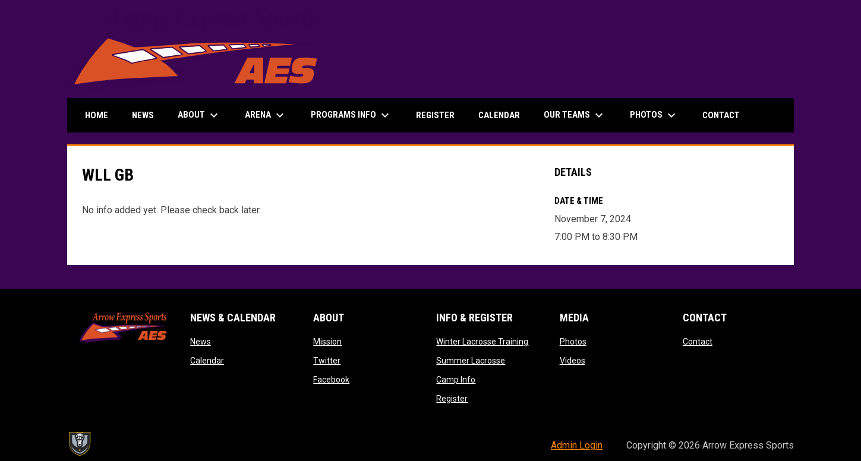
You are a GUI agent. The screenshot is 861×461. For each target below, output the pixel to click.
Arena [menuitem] (266, 115)
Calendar (207, 360)
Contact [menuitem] (721, 115)
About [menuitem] (199, 115)
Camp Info (455, 379)
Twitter (326, 360)
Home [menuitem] (96, 115)
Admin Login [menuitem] (577, 445)
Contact (697, 341)
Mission (327, 341)
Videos (572, 360)
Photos (573, 341)
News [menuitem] (143, 115)
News (200, 341)
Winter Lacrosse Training (482, 341)
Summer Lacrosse (470, 360)
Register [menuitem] (435, 115)
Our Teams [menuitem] (575, 115)
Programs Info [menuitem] (351, 115)
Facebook (331, 379)
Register (452, 398)
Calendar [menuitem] (499, 115)
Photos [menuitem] (654, 115)
